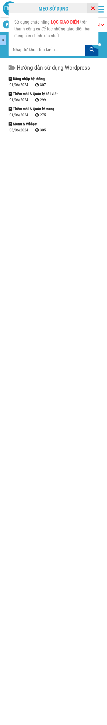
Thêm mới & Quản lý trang (31, 109)
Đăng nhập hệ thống (27, 79)
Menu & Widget (23, 124)
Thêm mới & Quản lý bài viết (33, 94)
